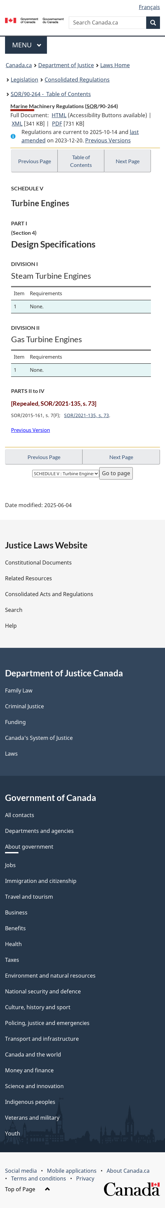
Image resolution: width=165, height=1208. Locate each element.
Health (13, 944)
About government (29, 846)
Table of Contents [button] (81, 161)
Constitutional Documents (38, 562)
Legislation (24, 79)
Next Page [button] (128, 161)
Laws (11, 753)
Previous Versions (108, 140)
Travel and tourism (29, 896)
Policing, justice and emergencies (47, 1023)
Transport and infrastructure (42, 1038)
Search (13, 610)
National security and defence (43, 991)
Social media (21, 1170)
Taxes (12, 960)
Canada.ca (19, 65)
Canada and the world (33, 1054)
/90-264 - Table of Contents (51, 94)
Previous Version (30, 430)
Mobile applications (72, 1170)
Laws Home (115, 65)
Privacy (85, 1178)
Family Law (19, 690)
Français (149, 7)
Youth (12, 1133)
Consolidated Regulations (77, 79)
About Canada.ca (128, 1170)
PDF (57, 123)
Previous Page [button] (34, 161)
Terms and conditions (38, 1178)
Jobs (10, 865)
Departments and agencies (39, 831)
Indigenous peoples (30, 1102)
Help (11, 625)
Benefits (15, 928)
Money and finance (29, 1070)
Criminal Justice (24, 706)
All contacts (19, 815)
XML (17, 123)
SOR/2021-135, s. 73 (86, 415)
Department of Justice (66, 65)
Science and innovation (34, 1086)
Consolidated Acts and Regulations (49, 594)
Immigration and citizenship (40, 881)
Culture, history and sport (37, 1007)
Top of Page (27, 1189)
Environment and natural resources (50, 975)
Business (16, 912)
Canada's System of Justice (39, 738)
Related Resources (28, 578)
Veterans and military (32, 1117)
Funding (15, 722)
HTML (59, 115)
